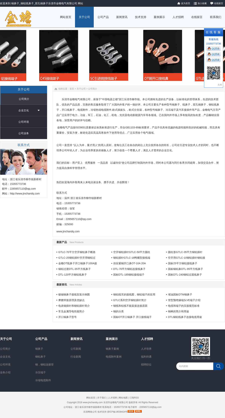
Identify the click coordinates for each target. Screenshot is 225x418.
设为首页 (185, 3)
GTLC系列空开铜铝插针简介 (129, 300)
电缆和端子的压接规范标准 (184, 305)
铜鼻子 (39, 348)
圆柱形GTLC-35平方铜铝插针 (185, 252)
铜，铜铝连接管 (44, 364)
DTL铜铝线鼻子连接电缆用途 (185, 317)
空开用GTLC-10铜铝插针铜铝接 (186, 257)
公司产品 (41, 338)
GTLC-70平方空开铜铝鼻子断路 (76, 252)
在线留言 (218, 3)
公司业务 (23, 133)
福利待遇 (146, 356)
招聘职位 (146, 364)
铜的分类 (118, 311)
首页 (72, 88)
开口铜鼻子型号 (67, 317)
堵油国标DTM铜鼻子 (180, 294)
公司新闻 (75, 348)
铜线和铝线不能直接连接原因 (130, 305)
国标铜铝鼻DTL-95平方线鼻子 (185, 268)
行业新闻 (75, 356)
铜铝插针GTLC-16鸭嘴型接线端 (131, 257)
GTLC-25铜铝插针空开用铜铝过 (76, 257)
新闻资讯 (76, 338)
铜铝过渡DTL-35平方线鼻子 (74, 268)
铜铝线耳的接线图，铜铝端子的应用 (134, 294)
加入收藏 (202, 3)
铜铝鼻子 (40, 356)
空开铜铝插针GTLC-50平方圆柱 (131, 252)
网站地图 (123, 397)
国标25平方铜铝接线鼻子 (182, 263)
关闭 (220, 85)
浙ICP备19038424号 (117, 411)
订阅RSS (134, 397)
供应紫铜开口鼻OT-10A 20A (129, 263)
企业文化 (23, 110)
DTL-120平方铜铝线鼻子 (72, 274)
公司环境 (23, 121)
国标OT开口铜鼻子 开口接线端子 (132, 317)
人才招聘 (147, 338)
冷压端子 (40, 372)
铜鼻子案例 (112, 348)
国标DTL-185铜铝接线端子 (128, 274)
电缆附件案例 (114, 356)
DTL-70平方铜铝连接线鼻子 (129, 268)
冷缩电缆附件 (43, 380)
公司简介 (24, 98)
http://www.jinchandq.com (25, 193)
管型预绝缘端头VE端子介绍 (184, 300)
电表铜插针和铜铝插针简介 (74, 305)
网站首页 (90, 397)
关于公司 (81, 88)
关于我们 (101, 397)
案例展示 (112, 338)
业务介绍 (5, 372)
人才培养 (146, 348)
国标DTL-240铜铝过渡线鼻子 (185, 274)
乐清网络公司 (90, 411)
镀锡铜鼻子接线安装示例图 (74, 294)
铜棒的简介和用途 (178, 311)
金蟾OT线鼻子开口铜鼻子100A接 (77, 263)
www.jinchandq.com (93, 402)
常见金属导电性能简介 (71, 311)
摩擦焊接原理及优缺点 (71, 300)
